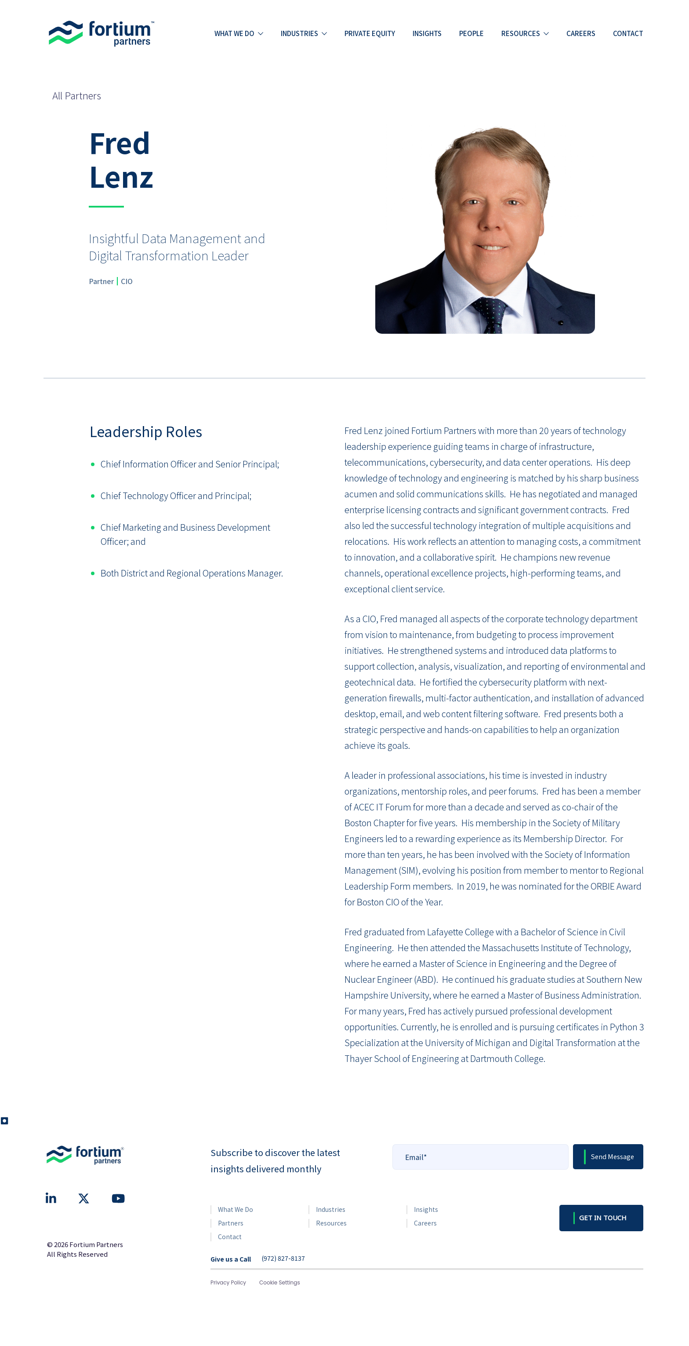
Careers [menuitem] (580, 33)
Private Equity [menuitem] (369, 33)
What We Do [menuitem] (235, 1209)
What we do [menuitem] (234, 33)
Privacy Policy (228, 1282)
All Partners (76, 95)
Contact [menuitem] (628, 33)
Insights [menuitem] (427, 33)
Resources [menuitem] (520, 33)
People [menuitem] (471, 33)
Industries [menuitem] (299, 33)
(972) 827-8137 (283, 1258)
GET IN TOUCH (603, 1217)
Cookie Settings (279, 1282)
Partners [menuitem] (230, 1222)
